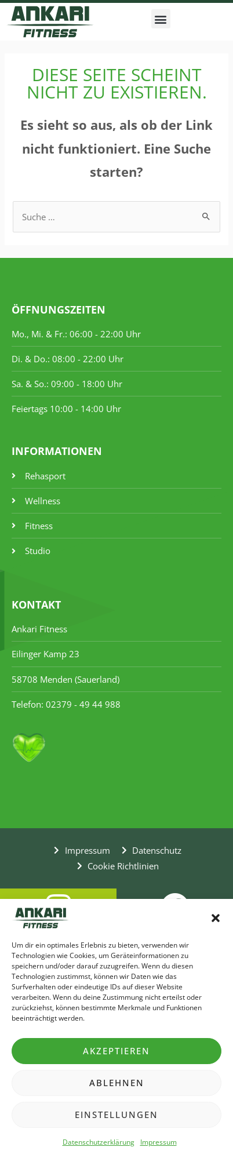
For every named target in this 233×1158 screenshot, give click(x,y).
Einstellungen (116, 1114)
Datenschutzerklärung (98, 1142)
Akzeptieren (116, 1051)
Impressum (158, 1142)
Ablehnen (116, 1082)
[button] (215, 918)
